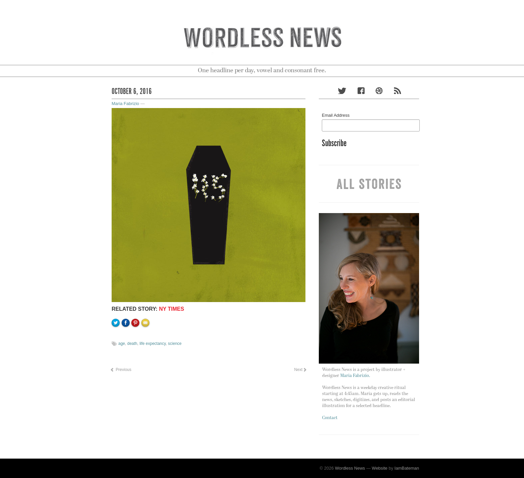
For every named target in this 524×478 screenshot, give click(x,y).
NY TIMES (171, 309)
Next (300, 369)
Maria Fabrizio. (355, 375)
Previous (120, 369)
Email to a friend (146, 346)
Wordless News (350, 468)
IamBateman (406, 468)
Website (380, 468)
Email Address (336, 115)
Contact (330, 417)
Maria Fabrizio (125, 103)
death (132, 343)
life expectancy (152, 343)
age (121, 343)
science (175, 343)
